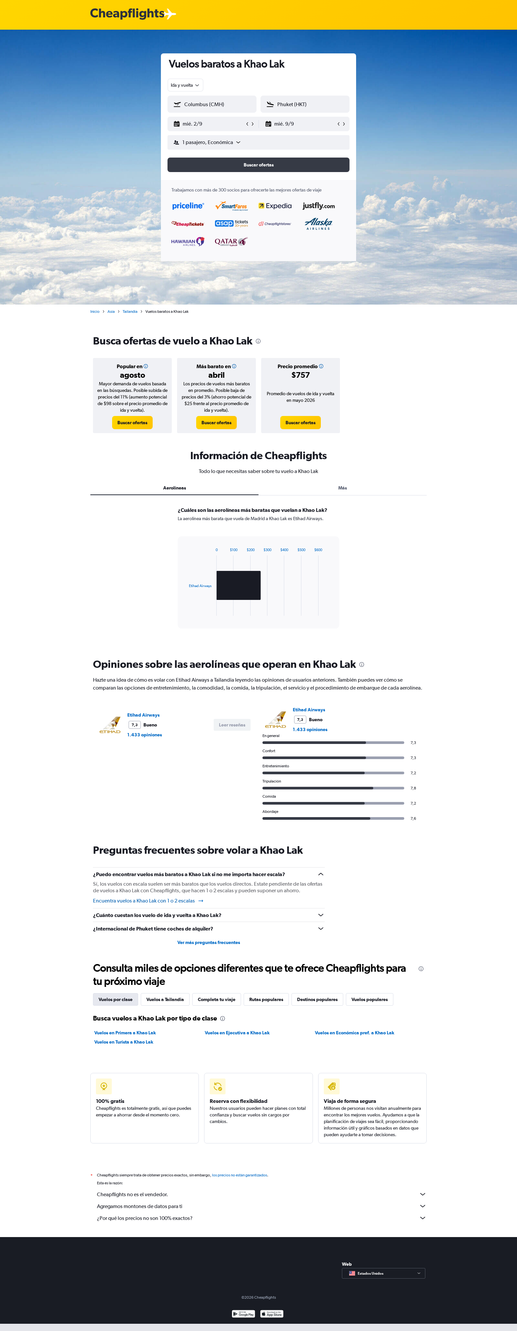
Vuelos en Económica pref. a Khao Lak (354, 1032)
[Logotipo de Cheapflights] (127, 14)
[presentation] (258, 341)
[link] (132, 422)
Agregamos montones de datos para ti (262, 1206)
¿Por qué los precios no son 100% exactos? (262, 1218)
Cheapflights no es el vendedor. (262, 1194)
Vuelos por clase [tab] (116, 999)
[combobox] (185, 85)
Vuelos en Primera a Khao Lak (125, 1032)
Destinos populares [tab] (317, 999)
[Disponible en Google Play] (243, 1314)
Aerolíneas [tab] (174, 487)
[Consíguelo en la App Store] (271, 1314)
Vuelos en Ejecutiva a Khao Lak (237, 1032)
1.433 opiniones (144, 734)
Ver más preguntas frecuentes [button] (208, 942)
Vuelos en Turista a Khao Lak (123, 1042)
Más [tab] (342, 487)
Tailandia (130, 311)
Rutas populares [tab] (266, 999)
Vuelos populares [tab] (369, 999)
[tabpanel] (258, 574)
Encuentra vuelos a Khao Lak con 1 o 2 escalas (148, 901)
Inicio (95, 311)
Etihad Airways (143, 715)
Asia (111, 311)
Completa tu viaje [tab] (216, 999)
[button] (209, 124)
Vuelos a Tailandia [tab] (165, 999)
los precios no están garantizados (239, 1175)
